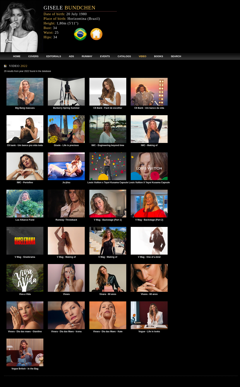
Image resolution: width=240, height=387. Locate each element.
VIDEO (142, 56)
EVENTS (105, 56)
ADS (71, 56)
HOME (16, 56)
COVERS (33, 56)
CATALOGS (124, 56)
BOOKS (158, 56)
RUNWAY (87, 56)
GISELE (69, 8)
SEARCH (176, 56)
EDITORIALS (53, 56)
